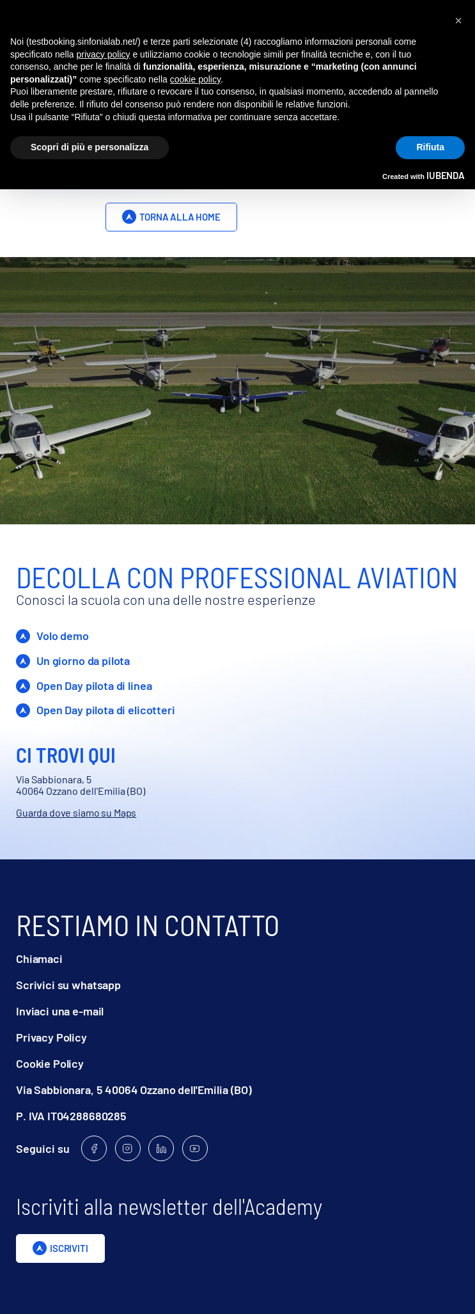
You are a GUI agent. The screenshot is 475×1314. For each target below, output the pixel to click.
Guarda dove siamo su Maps (76, 812)
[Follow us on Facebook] (94, 1148)
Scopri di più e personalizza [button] (89, 147)
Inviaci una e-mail (60, 1011)
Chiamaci (39, 959)
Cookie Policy (50, 1063)
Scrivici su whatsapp (68, 985)
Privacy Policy (51, 1037)
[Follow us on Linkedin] (161, 1148)
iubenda (445, 175)
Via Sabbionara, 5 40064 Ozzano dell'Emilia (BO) (134, 1090)
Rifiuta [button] (430, 147)
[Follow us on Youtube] (195, 1148)
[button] (458, 20)
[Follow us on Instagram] (128, 1148)
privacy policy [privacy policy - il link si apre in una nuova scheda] (103, 54)
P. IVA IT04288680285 (71, 1116)
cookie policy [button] (195, 79)
